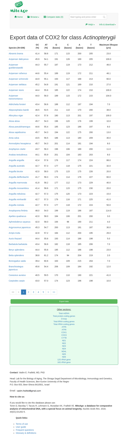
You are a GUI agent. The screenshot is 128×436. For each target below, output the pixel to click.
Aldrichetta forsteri (17, 104)
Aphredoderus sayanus (19, 222)
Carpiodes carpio (17, 281)
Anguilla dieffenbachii (19, 177)
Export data (64, 301)
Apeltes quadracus (17, 216)
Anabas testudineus (18, 154)
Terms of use (22, 424)
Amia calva (14, 138)
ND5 (64, 354)
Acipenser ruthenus (18, 73)
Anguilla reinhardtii (17, 199)
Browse (33, 17)
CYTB (64, 338)
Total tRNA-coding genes (63, 321)
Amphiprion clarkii (17, 149)
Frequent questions (25, 430)
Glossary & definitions (26, 433)
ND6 (64, 357)
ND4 (64, 349)
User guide (21, 427)
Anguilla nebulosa (17, 194)
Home (18, 17)
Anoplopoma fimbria (18, 210)
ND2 (64, 343)
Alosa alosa (14, 121)
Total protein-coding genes (64, 316)
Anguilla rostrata (16, 205)
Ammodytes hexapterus (20, 143)
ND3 (64, 346)
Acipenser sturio (16, 90)
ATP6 (64, 327)
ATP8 (64, 330)
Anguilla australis (17, 166)
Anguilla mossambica (19, 188)
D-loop (64, 319)
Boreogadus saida (17, 261)
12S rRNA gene (64, 360)
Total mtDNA (64, 313)
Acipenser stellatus (18, 84)
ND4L (64, 351)
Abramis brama (16, 53)
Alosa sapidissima (17, 132)
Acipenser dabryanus (19, 59)
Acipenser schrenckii (18, 79)
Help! (90, 24)
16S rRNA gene (64, 362)
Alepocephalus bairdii (19, 110)
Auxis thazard (15, 238)
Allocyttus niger (16, 115)
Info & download (107, 24)
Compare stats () (53, 17)
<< (13, 292)
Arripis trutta (14, 233)
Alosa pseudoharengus (19, 126)
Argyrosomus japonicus (20, 227)
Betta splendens (16, 255)
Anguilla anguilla (16, 160)
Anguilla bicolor (16, 171)
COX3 (64, 335)
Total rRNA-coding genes (64, 324)
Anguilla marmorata (18, 182)
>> (54, 292)
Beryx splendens (16, 250)
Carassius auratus (17, 275)
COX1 (64, 332)
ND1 (64, 341)
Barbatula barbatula (18, 244)
